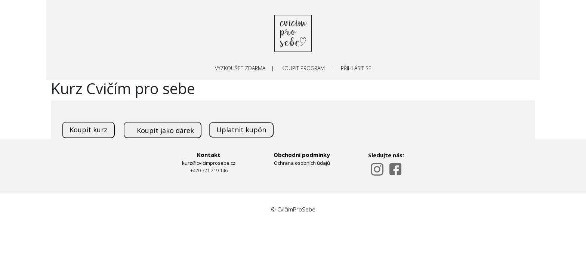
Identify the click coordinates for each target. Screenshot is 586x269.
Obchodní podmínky (302, 154)
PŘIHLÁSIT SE (356, 68)
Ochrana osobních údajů (302, 163)
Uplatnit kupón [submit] (241, 129)
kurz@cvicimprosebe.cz (208, 163)
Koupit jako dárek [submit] (165, 130)
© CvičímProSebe (293, 209)
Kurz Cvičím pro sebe (123, 88)
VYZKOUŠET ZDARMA (240, 68)
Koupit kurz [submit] (88, 129)
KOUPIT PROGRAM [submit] (303, 68)
